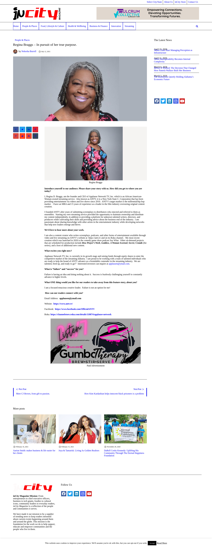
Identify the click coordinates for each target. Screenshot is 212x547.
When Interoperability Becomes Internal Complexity (172, 60)
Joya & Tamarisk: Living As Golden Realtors (79, 450)
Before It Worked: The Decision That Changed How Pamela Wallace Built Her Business (175, 69)
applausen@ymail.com (119, 264)
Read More (162, 543)
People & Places (22, 40)
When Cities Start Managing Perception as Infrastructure (173, 51)
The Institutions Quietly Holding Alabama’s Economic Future (174, 78)
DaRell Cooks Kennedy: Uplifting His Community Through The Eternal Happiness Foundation (124, 453)
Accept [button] (152, 543)
